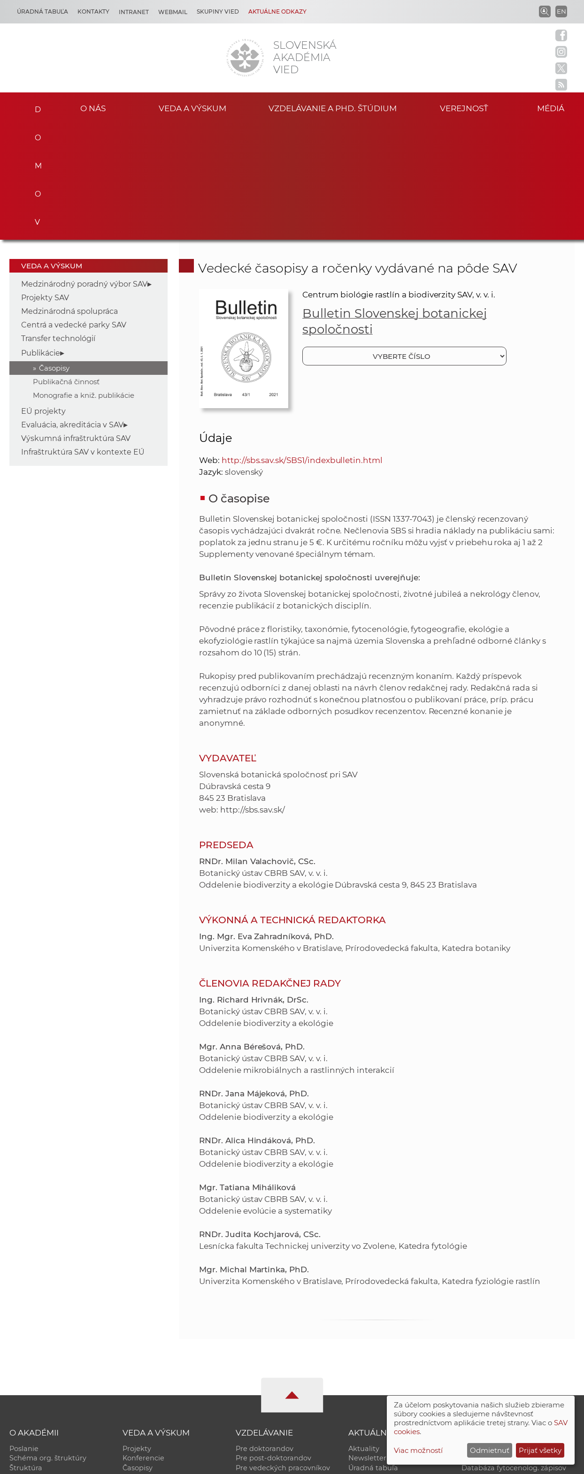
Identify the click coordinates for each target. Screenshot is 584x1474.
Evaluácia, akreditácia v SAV (72, 308)
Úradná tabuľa (373, 1352)
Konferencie (143, 1342)
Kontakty (93, 11)
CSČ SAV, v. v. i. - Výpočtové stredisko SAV (149, 1462)
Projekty (137, 1332)
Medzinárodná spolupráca (69, 194)
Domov (34, 106)
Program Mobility (265, 1381)
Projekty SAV (45, 181)
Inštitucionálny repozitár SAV (511, 1332)
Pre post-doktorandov (273, 1342)
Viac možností (418, 1450)
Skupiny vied (218, 11)
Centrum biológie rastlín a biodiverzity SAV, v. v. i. (398, 178)
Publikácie (40, 236)
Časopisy (54, 251)
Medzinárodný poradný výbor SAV (84, 167)
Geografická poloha (43, 1372)
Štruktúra (25, 1352)
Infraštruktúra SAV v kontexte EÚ (83, 335)
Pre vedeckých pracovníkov (283, 1352)
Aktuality (363, 1332)
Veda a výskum (193, 108)
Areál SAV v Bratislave (385, 1372)
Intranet (134, 11)
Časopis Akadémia (493, 1362)
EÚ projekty (43, 294)
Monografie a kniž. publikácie (83, 278)
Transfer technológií (58, 222)
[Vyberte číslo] (404, 239)
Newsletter (367, 1342)
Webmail (172, 11)
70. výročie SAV (374, 1362)
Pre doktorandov (264, 1332)
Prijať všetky (540, 1450)
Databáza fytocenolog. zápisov (513, 1352)
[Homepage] (245, 57)
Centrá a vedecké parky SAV (73, 208)
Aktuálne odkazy (277, 11)
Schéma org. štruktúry (47, 1342)
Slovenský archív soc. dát (504, 1342)
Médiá (554, 108)
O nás (92, 108)
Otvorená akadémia (495, 1372)
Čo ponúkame (372, 1381)
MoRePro (251, 1362)
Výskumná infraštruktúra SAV (76, 322)
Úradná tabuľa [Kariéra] (42, 11)
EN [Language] (561, 11)
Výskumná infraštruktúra (165, 1372)
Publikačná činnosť (66, 265)
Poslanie (23, 1332)
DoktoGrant (256, 1372)
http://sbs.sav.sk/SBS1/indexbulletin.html (302, 344)
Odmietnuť (489, 1450)
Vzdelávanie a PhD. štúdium (332, 108)
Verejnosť (463, 108)
